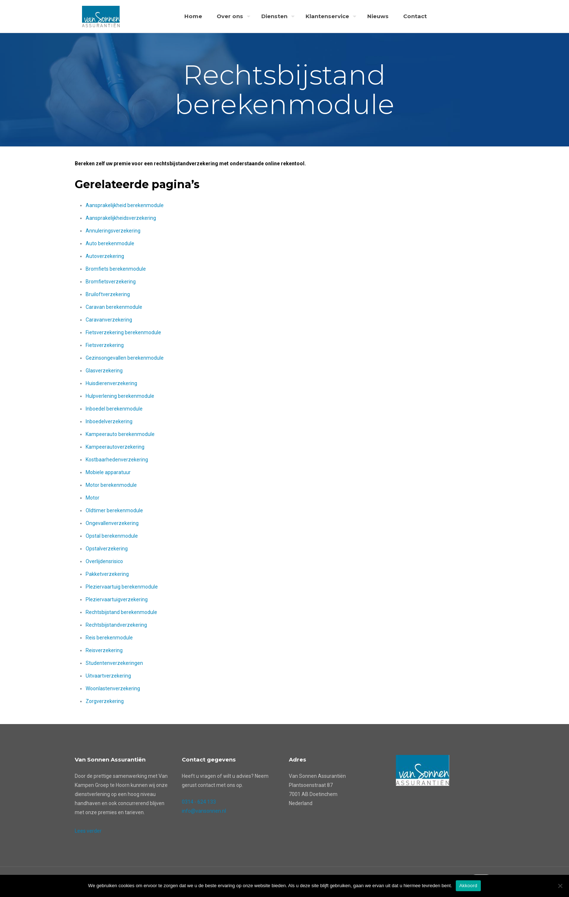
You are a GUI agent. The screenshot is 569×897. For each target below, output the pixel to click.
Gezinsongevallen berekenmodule (125, 358)
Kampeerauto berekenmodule (120, 434)
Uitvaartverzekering (108, 676)
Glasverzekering (104, 370)
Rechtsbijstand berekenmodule (121, 612)
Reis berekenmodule (109, 638)
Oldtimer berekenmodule (114, 510)
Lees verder (88, 831)
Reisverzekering (104, 650)
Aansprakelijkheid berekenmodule (125, 205)
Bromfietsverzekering (111, 281)
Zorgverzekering (105, 701)
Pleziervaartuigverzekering (117, 599)
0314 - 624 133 (199, 802)
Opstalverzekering (107, 548)
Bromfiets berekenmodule (116, 269)
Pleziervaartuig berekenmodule (122, 587)
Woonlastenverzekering (113, 688)
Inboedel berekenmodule (114, 409)
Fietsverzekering (105, 345)
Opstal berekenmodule (112, 536)
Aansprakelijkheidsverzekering (121, 218)
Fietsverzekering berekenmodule (123, 332)
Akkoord (468, 885)
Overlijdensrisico (104, 561)
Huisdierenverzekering (111, 383)
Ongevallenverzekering (112, 523)
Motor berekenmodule (111, 485)
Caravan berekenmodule (114, 307)
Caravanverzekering (109, 320)
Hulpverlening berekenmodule (120, 396)
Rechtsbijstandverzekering (116, 625)
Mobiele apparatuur (108, 472)
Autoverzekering (105, 256)
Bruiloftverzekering (108, 294)
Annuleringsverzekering (113, 231)
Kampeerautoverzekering (115, 447)
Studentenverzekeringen (114, 663)
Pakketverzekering (107, 574)
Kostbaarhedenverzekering (117, 459)
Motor (92, 498)
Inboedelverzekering (109, 421)
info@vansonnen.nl (204, 811)
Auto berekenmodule (110, 243)
